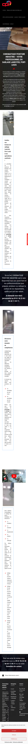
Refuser (14, 734)
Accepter (14, 730)
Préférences (14, 739)
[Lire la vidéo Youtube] (14, 476)
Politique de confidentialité (18, 742)
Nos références (13, 706)
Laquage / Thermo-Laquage (13, 702)
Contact (12, 709)
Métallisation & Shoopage (13, 697)
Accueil (12, 689)
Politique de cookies (8, 742)
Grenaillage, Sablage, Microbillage (13, 693)
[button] (14, 675)
